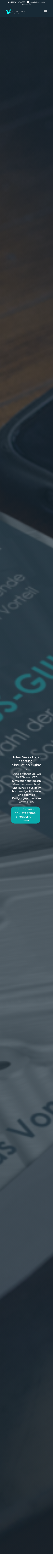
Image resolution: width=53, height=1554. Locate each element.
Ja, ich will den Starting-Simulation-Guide (25, 815)
